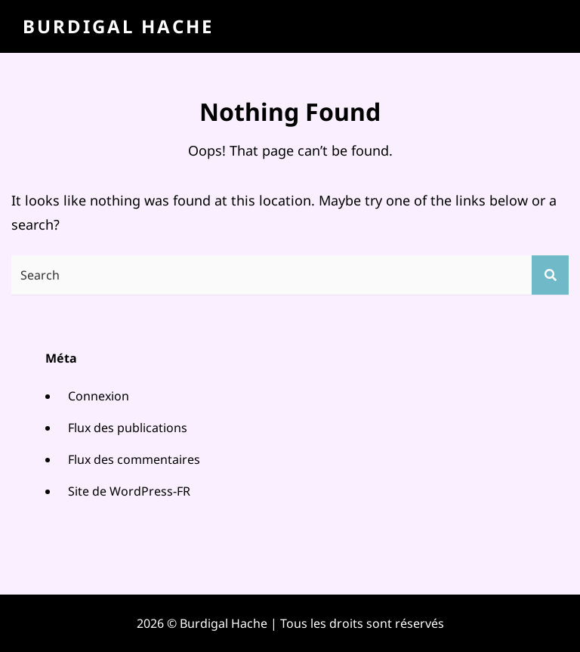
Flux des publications (127, 427)
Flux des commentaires (134, 459)
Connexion (98, 396)
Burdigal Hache (118, 26)
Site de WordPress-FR (129, 491)
